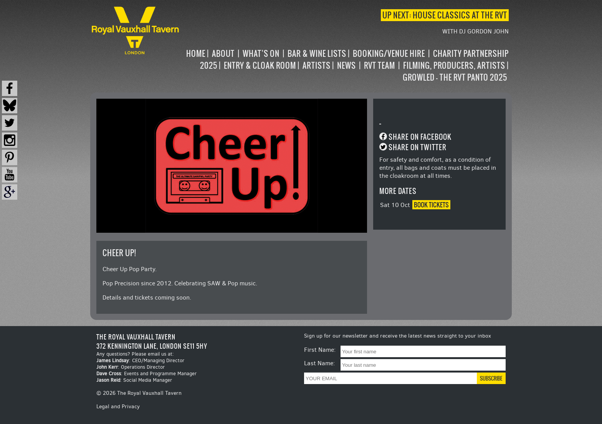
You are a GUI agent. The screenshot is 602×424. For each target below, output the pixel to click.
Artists (317, 65)
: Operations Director (130, 367)
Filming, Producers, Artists (454, 65)
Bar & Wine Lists (317, 54)
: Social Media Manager (134, 380)
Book (431, 204)
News (346, 65)
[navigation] (345, 65)
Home (195, 54)
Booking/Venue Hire (389, 54)
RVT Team (379, 65)
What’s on (261, 54)
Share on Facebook (420, 137)
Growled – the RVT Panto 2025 (455, 77)
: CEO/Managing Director (140, 360)
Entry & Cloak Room (260, 65)
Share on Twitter (418, 147)
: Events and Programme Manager (146, 373)
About (223, 54)
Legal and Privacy (118, 406)
